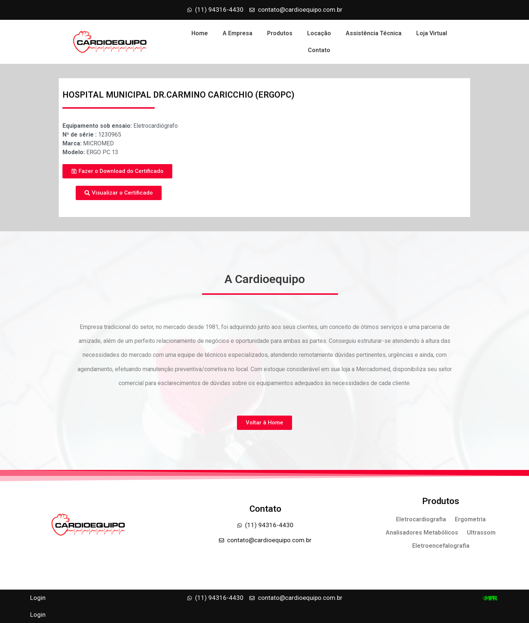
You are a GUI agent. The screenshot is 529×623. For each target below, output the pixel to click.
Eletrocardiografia (421, 519)
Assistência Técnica (374, 33)
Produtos (279, 33)
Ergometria (470, 519)
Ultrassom (481, 532)
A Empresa (237, 33)
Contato (319, 50)
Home (199, 33)
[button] (117, 171)
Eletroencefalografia (440, 545)
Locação (319, 33)
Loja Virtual (431, 33)
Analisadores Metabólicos (422, 532)
